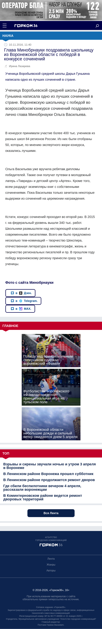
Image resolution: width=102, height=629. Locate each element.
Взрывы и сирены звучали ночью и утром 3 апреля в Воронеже (49, 466)
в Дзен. (21, 293)
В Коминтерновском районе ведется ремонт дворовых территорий (42, 497)
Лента (51, 558)
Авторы (51, 570)
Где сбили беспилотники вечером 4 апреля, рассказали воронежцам (42, 487)
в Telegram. (24, 301)
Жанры (51, 564)
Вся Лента (51, 513)
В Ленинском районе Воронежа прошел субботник (48, 474)
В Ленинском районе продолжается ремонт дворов (49, 480)
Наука (7, 35)
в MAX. (21, 309)
